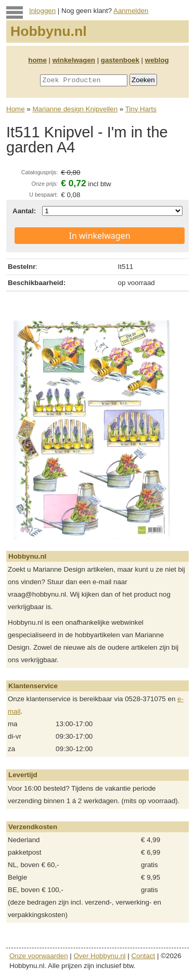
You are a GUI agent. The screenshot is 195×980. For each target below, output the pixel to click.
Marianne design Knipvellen (75, 109)
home (37, 60)
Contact (143, 956)
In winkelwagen (99, 235)
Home (15, 109)
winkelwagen (74, 60)
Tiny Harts (141, 109)
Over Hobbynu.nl (100, 956)
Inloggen (42, 11)
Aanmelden (130, 11)
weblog (157, 60)
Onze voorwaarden (38, 956)
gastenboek (120, 60)
